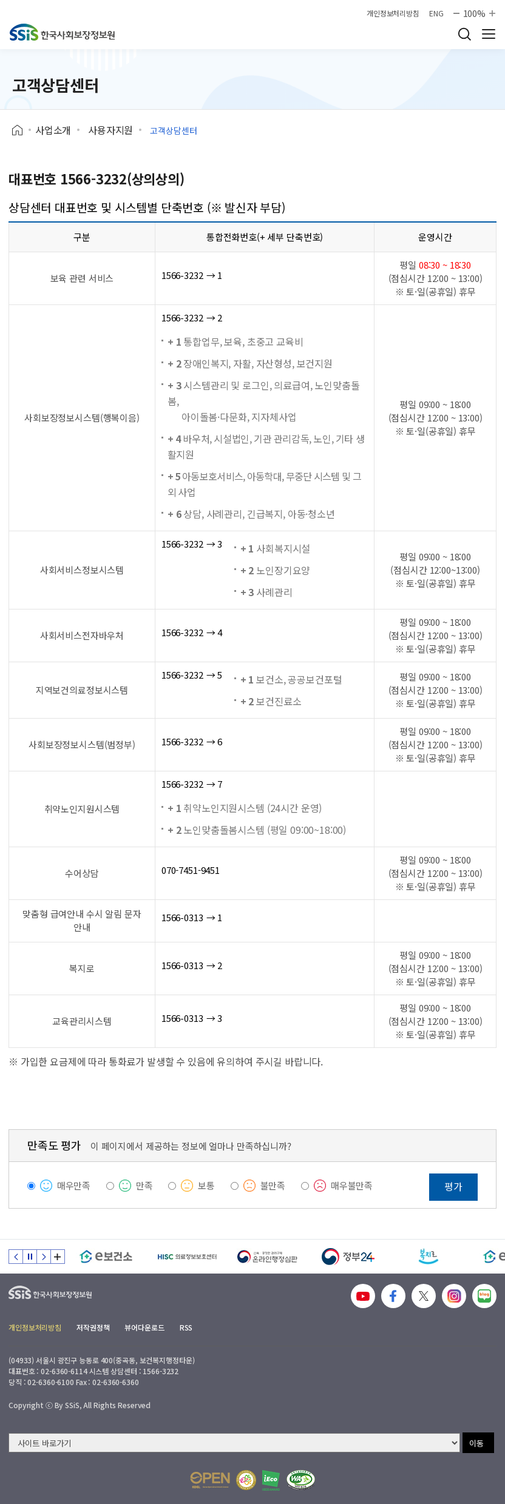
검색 (464, 34)
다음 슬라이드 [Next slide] (43, 1256)
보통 (206, 1185)
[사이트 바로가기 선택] (234, 1442)
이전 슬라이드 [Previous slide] (15, 1256)
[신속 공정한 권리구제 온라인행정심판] (267, 1256)
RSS (186, 1327)
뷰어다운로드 (144, 1327)
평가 (453, 1186)
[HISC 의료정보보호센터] (186, 1256)
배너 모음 (57, 1256)
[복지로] (428, 1256)
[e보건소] (106, 1256)
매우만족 (73, 1185)
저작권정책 (92, 1327)
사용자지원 (110, 130)
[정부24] (348, 1256)
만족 (144, 1185)
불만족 (273, 1185)
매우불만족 (352, 1185)
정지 (29, 1256)
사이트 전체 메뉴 (488, 34)
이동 (476, 1443)
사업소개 (53, 130)
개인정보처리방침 (393, 13)
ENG (436, 13)
